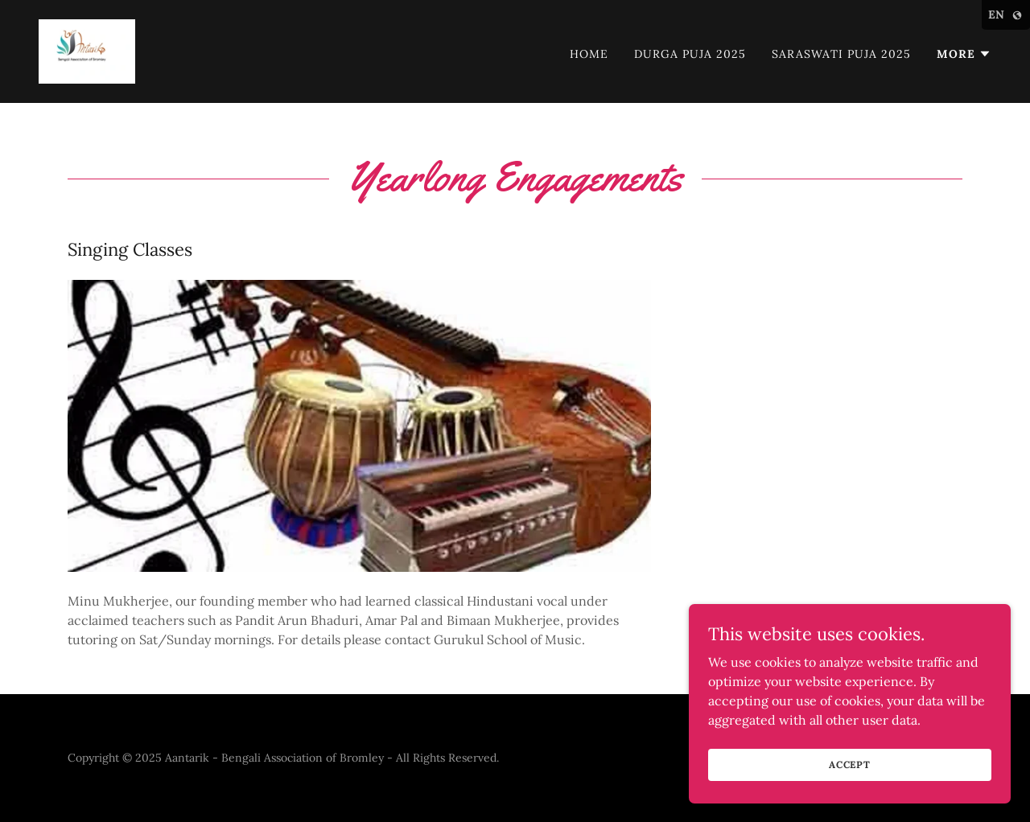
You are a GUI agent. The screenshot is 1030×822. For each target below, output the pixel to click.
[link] (87, 50)
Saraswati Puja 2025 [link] (841, 54)
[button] (964, 54)
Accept (850, 764)
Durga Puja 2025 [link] (690, 54)
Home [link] (589, 54)
